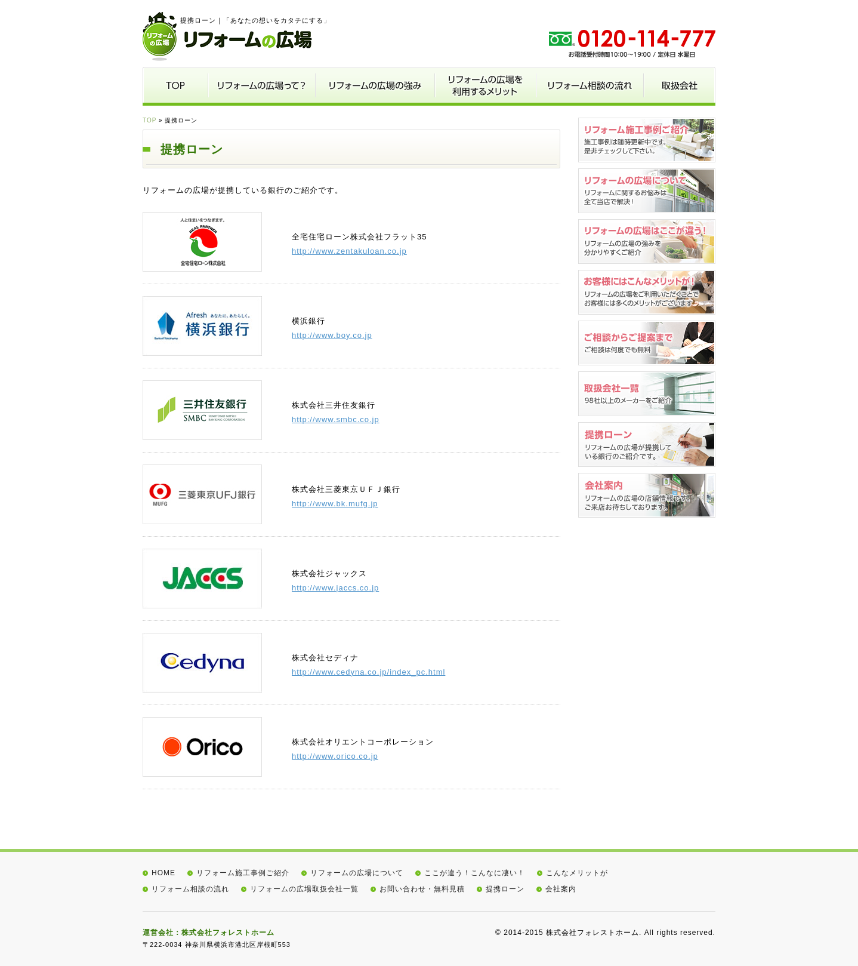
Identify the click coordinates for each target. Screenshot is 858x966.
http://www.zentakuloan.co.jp (349, 251)
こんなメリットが (577, 873)
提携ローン (505, 889)
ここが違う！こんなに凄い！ (474, 873)
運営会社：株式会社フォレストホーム (208, 932)
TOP (149, 120)
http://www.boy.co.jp (332, 335)
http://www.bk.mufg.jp (335, 503)
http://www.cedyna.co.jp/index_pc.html (368, 671)
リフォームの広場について (356, 873)
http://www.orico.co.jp (335, 756)
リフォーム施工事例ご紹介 (242, 873)
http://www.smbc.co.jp (335, 419)
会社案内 (560, 889)
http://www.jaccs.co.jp (335, 587)
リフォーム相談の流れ (190, 889)
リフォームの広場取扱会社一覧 (304, 889)
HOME (163, 873)
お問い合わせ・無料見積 (422, 889)
